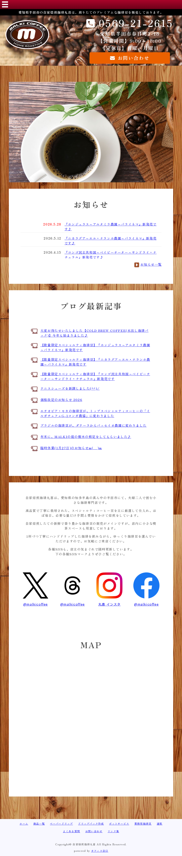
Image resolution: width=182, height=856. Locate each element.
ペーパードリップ (61, 823)
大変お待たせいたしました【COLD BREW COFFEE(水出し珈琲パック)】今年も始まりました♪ (94, 333)
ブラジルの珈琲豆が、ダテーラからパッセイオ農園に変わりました (93, 425)
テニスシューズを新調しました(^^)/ (70, 388)
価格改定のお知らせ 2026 (61, 399)
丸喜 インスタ (109, 602)
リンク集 (113, 831)
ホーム (24, 823)
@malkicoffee (35, 602)
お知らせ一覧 (151, 264)
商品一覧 (39, 823)
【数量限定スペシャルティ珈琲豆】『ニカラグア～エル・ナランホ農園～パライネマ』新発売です (95, 362)
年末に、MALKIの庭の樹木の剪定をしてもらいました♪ (85, 436)
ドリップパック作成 (91, 823)
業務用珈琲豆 (143, 823)
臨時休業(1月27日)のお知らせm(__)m (71, 447)
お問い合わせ (94, 831)
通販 (159, 823)
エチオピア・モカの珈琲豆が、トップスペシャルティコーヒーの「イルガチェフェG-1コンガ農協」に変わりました (95, 413)
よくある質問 (71, 831)
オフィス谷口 (99, 851)
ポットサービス (119, 823)
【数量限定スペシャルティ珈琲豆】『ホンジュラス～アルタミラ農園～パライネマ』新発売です (95, 347)
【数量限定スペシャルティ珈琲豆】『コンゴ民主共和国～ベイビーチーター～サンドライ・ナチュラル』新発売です (95, 376)
